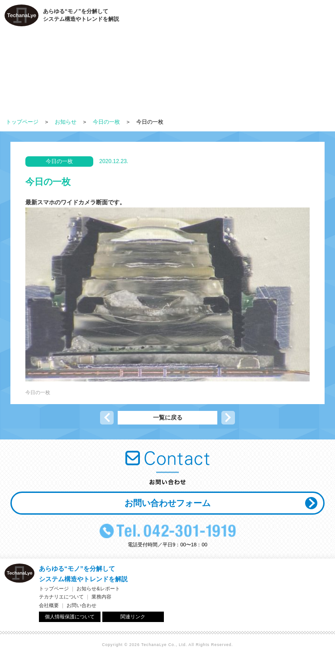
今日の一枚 (106, 122)
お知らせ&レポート (98, 588)
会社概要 (49, 605)
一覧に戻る (167, 417)
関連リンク (132, 616)
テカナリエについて (61, 596)
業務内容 (101, 596)
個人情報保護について (70, 616)
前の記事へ (107, 417)
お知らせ (66, 122)
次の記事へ (228, 417)
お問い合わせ (81, 605)
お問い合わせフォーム (167, 503)
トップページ (22, 122)
